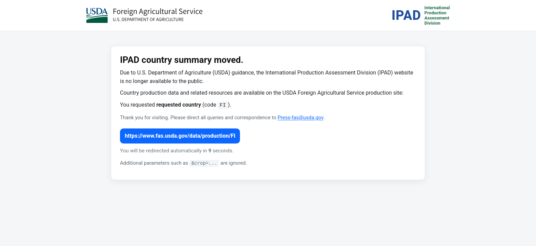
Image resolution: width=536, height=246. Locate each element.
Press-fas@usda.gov (300, 117)
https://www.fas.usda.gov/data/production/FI (180, 136)
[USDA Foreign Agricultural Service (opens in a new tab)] (144, 15)
